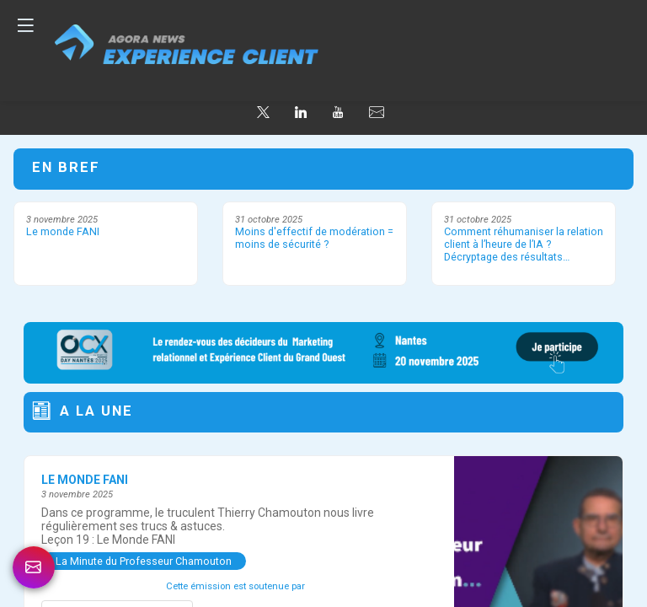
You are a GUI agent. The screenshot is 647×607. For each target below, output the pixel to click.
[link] (34, 567)
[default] (376, 112)
